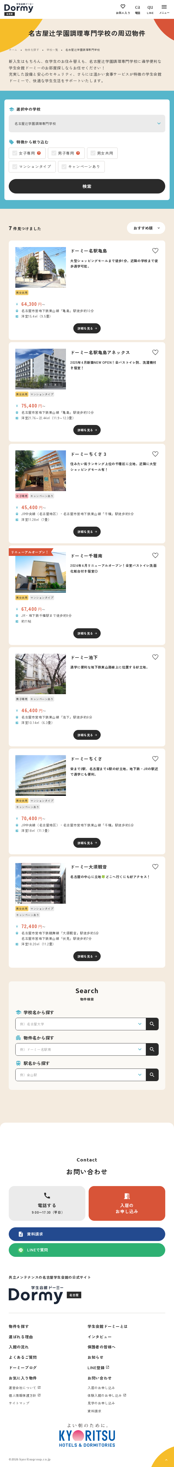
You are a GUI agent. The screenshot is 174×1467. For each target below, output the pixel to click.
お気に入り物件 (23, 1378)
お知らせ (96, 1357)
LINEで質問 (33, 1250)
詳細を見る (85, 328)
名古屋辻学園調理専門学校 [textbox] (35, 123)
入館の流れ (19, 1346)
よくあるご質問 (23, 1357)
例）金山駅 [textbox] (28, 1074)
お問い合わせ (100, 1378)
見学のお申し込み (101, 1403)
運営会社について (22, 1387)
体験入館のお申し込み (105, 1395)
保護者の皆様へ (102, 1346)
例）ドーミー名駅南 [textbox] (35, 1049)
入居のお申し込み (126, 1203)
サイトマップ (19, 1403)
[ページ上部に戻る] (162, 1457)
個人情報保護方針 (22, 1395)
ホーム (13, 50)
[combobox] (87, 123)
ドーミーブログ (23, 1367)
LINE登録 (96, 1367)
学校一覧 (52, 50)
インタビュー (100, 1336)
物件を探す (32, 50)
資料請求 (30, 1234)
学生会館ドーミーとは (108, 1326)
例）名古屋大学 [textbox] (32, 1024)
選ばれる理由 (21, 1336)
